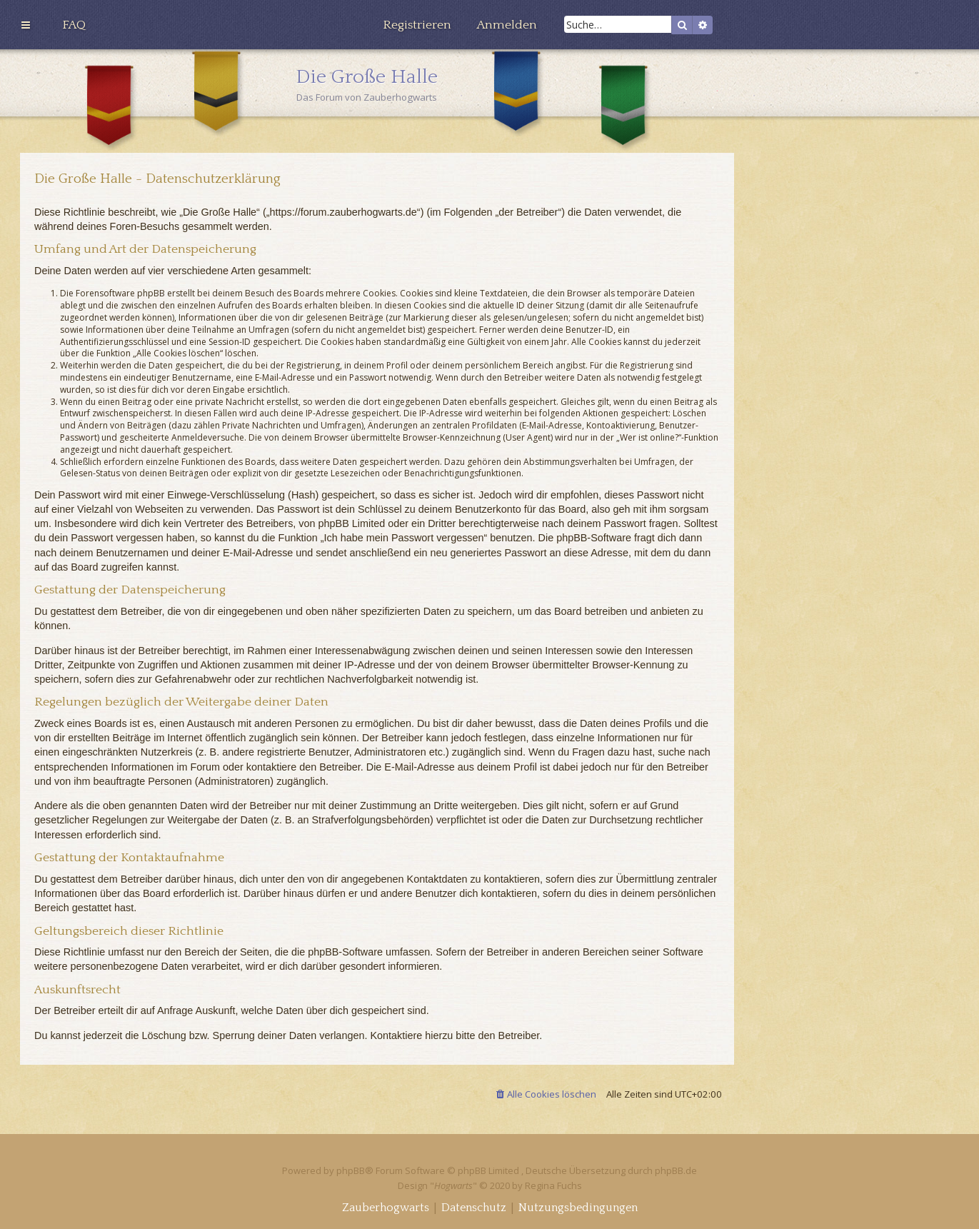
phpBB (350, 1170)
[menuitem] (74, 25)
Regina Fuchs (553, 1185)
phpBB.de (676, 1170)
